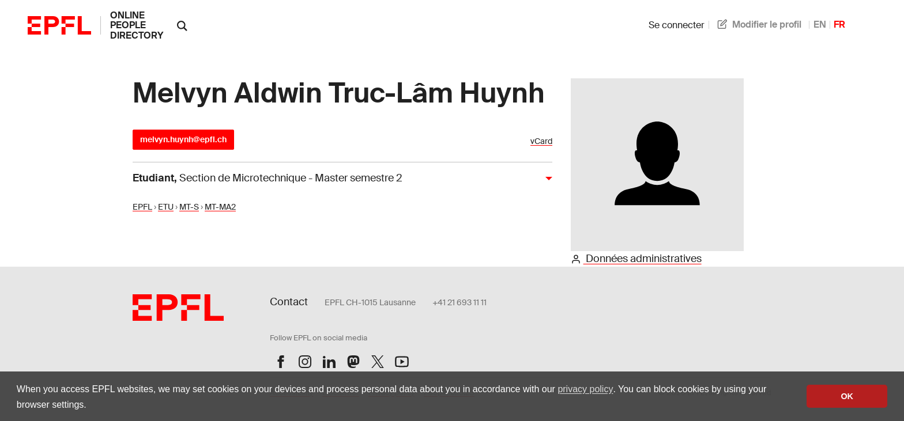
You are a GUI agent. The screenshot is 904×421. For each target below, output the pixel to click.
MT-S (189, 207)
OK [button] (847, 396)
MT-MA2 (220, 207)
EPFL (142, 207)
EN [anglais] (819, 24)
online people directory (136, 25)
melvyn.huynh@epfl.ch (183, 139)
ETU (166, 207)
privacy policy (585, 389)
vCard (541, 141)
